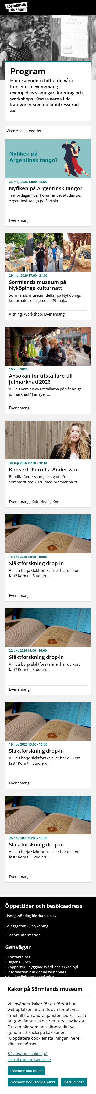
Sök (74, 8)
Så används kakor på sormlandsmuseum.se (29, 1056)
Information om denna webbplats (36, 972)
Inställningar (74, 1082)
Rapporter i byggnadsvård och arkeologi (42, 966)
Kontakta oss (18, 957)
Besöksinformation (24, 935)
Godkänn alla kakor (26, 1071)
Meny (87, 8)
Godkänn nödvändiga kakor (33, 1082)
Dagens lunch (19, 962)
